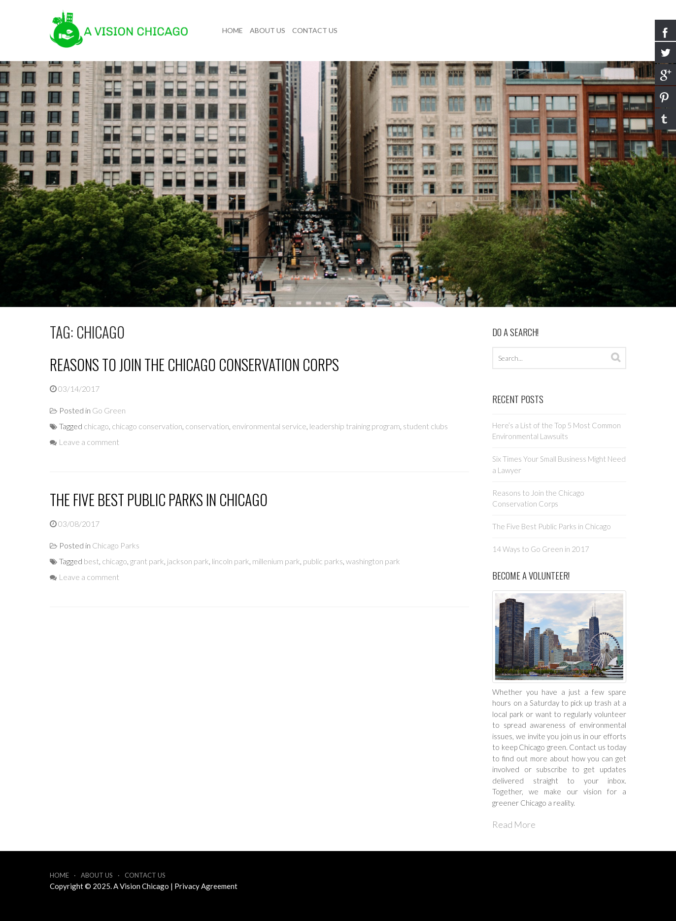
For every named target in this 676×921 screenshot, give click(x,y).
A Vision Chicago (141, 886)
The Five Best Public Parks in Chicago (159, 499)
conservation (207, 426)
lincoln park (230, 561)
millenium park (276, 561)
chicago (96, 426)
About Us (267, 30)
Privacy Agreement (205, 886)
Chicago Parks (115, 545)
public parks (323, 561)
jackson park (188, 561)
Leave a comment (89, 441)
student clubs (425, 426)
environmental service (269, 426)
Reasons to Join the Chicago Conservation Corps (194, 364)
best (91, 561)
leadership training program (354, 426)
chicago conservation (147, 426)
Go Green (109, 410)
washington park (373, 561)
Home (232, 30)
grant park (147, 561)
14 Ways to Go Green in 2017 (540, 549)
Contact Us (315, 30)
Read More (514, 824)
